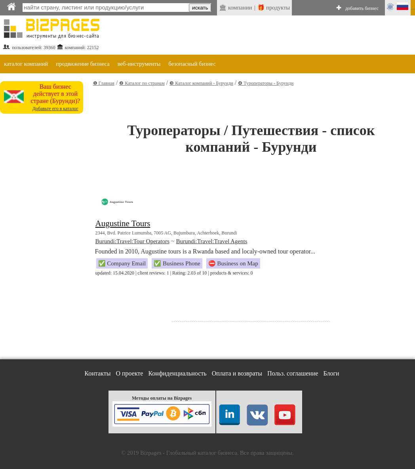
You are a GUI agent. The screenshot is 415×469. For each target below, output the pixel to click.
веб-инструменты (139, 64)
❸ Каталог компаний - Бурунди (201, 83)
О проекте (129, 373)
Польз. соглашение (292, 373)
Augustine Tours (122, 223)
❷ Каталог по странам (141, 83)
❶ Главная (103, 83)
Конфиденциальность (177, 373)
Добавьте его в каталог (55, 108)
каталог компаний (26, 64)
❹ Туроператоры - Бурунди (265, 83)
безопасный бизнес (191, 64)
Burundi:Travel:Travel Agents (211, 241)
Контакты (97, 373)
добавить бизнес (362, 8)
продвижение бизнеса (83, 64)
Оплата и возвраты (237, 373)
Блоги (331, 373)
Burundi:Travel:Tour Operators (132, 241)
